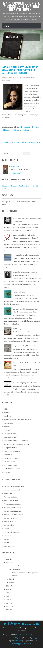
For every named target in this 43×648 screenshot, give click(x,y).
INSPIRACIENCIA (10, 465)
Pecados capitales (10, 497)
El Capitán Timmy (10, 448)
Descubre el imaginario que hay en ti (17, 444)
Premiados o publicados (12, 504)
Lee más (38, 122)
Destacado (6, 628)
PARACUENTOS (9, 493)
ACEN (6, 409)
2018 (8, 589)
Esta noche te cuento (11, 458)
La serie (7, 472)
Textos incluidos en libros (13, 532)
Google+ (7, 130)
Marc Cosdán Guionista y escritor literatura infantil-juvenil (21, 6)
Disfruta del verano (19, 292)
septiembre (13, 569)
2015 (8, 600)
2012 (8, 610)
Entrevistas (26, 78)
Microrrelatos (9, 483)
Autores (7, 427)
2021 (8, 562)
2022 (8, 559)
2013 (8, 606)
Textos (6, 529)
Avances (7, 430)
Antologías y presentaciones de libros (17, 419)
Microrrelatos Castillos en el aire (16, 486)
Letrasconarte (9, 476)
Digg (26, 130)
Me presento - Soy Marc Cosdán (24, 346)
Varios (6, 539)
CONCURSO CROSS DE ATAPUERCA (17, 441)
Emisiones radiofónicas (12, 451)
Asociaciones (9, 423)
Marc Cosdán (15, 166)
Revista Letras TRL (10, 518)
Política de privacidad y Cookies (29, 628)
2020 (8, 586)
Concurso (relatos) (10, 437)
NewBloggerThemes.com (21, 644)
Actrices (7, 412)
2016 (8, 596)
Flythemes (18, 641)
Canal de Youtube (10, 434)
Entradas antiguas (33, 142)
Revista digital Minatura (12, 511)
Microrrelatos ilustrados (12, 490)
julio (11, 579)
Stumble (17, 130)
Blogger (35, 638)
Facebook (25, 127)
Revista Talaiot (9, 525)
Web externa (21, 631)
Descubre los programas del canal (25, 383)
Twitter (35, 127)
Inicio (24, 142)
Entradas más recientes (11, 142)
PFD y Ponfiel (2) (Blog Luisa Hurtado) (26, 255)
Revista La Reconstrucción (13, 514)
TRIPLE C (7, 536)
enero (11, 582)
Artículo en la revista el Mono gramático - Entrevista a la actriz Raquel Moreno (20, 70)
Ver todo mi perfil (15, 173)
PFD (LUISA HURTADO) (12, 500)
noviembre (13, 566)
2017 (8, 593)
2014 (8, 603)
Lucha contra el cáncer (12, 479)
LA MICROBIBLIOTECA (12, 469)
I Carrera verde (9, 462)
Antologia (7, 416)
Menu (6, 26)
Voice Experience (10, 546)
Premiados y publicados (12, 507)
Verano (6, 543)
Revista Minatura (10, 522)
